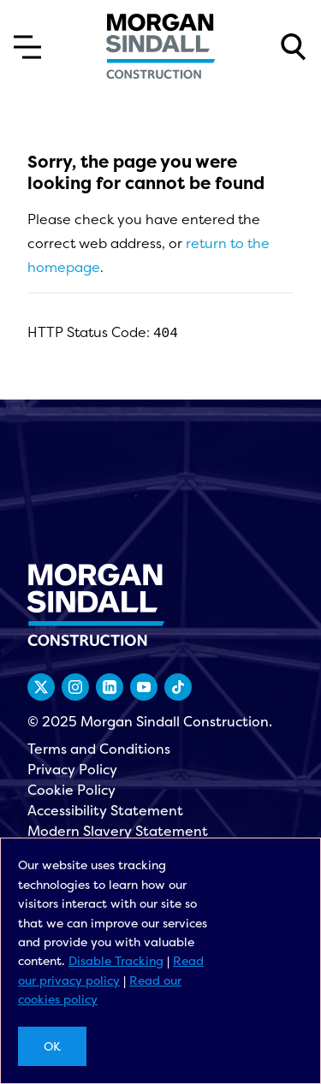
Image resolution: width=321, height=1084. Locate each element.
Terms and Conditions (98, 748)
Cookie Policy (71, 789)
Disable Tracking (115, 960)
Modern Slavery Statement (117, 830)
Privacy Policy (72, 769)
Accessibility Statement (105, 810)
